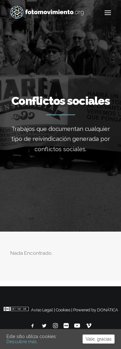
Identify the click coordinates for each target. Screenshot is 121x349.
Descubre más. (22, 341)
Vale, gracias (99, 339)
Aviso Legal (42, 310)
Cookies (63, 310)
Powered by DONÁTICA (95, 310)
